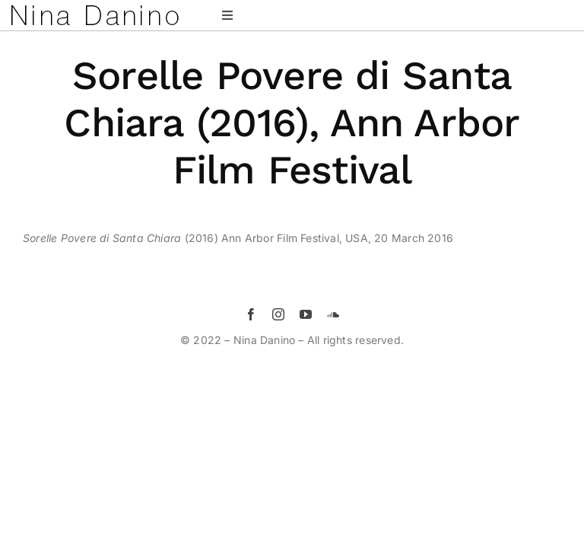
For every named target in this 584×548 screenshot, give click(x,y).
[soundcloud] (333, 314)
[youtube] (306, 314)
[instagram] (278, 314)
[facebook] (251, 314)
